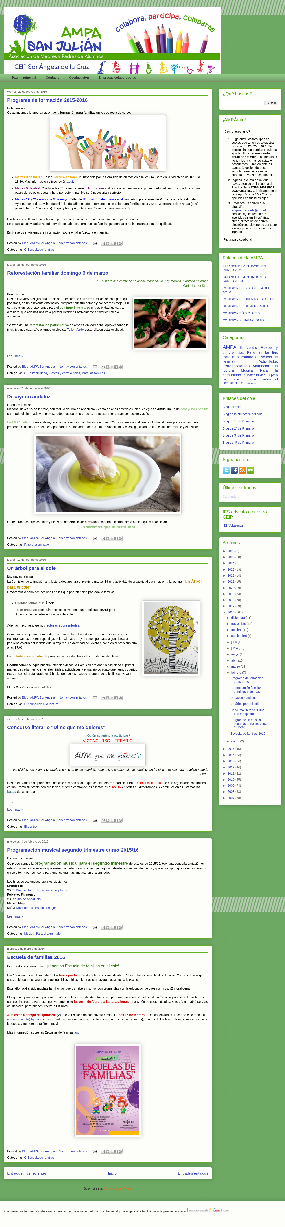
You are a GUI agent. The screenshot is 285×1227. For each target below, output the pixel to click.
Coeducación (79, 77)
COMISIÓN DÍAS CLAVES (241, 313)
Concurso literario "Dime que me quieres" (56, 727)
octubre (237, 630)
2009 (231, 785)
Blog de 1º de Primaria (238, 421)
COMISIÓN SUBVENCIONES (243, 320)
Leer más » (15, 356)
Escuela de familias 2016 (36, 957)
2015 (231, 749)
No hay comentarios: (73, 243)
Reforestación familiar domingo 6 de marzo (57, 273)
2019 (231, 594)
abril (234, 660)
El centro (30, 826)
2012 (231, 767)
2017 (231, 606)
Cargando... (231, 496)
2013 (231, 761)
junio (235, 648)
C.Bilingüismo (248, 383)
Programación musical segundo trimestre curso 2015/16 (73, 850)
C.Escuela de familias (39, 249)
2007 (231, 798)
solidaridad (270, 379)
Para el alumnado (36, 544)
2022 (231, 575)
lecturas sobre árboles (62, 625)
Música (29, 933)
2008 (231, 791)
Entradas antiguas (193, 1173)
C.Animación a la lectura (41, 704)
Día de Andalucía (29, 899)
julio (234, 642)
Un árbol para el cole (31, 568)
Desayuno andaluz (28, 397)
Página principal (24, 77)
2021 (231, 581)
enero (235, 741)
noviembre (239, 623)
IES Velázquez (233, 525)
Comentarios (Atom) (118, 1188)
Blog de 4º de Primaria (238, 442)
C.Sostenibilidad (35, 373)
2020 (231, 588)
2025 (231, 557)
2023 (231, 569)
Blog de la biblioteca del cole (242, 414)
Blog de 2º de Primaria (238, 428)
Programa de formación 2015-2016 (47, 100)
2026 (231, 551)
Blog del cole (232, 407)
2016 (231, 612)
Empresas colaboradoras (117, 77)
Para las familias (93, 373)
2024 (231, 563)
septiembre (239, 636)
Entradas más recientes (27, 1173)
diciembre (238, 617)
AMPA (230, 347)
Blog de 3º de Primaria (238, 435)
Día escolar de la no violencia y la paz (42, 890)
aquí (70, 181)
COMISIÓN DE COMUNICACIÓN (246, 306)
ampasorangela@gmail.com (26, 1019)
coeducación (231, 383)
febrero (236, 672)
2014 (231, 755)
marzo (236, 666)
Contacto (52, 77)
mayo (235, 654)
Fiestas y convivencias (64, 373)
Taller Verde (75, 329)
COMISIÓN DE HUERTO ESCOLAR (248, 299)
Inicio (112, 1173)
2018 (231, 600)
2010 (231, 779)
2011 (231, 773)
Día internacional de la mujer (36, 908)
